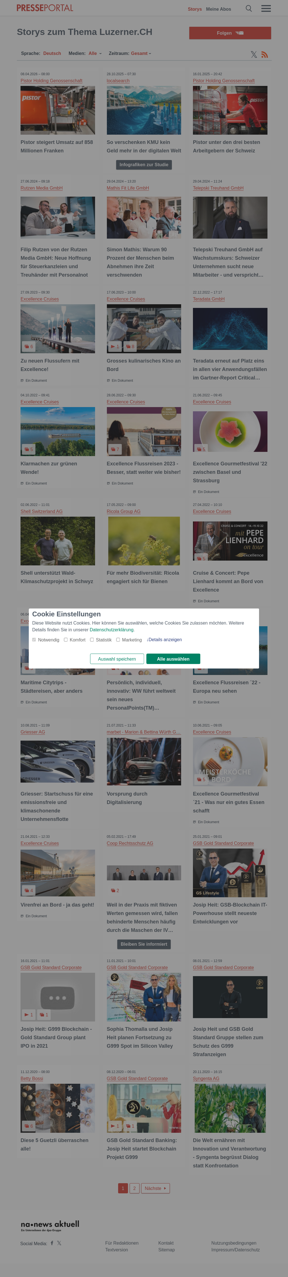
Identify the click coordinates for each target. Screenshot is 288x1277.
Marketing (132, 639)
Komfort (78, 639)
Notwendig (48, 639)
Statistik (104, 639)
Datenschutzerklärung (112, 629)
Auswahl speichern (117, 659)
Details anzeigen (165, 639)
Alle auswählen (173, 659)
